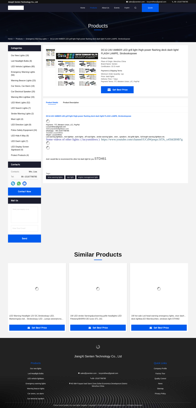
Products (93, 8)
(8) (21, 61)
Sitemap (160, 389)
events (117, 8)
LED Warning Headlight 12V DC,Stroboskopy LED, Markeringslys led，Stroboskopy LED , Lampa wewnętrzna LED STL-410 (35, 317)
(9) (21, 125)
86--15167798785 (180, 2)
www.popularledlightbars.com (57, 129)
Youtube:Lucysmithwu (54, 133)
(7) (21, 108)
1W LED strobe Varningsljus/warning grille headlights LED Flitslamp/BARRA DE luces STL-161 (96, 317)
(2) (22, 114)
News (160, 384)
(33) (22, 97)
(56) (23, 73)
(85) (23, 66)
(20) (23, 91)
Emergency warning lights (36, 39)
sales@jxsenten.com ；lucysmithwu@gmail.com (146, 2)
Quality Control (160, 379)
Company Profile (160, 369)
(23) (23, 80)
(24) (24, 130)
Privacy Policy (160, 394)
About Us (105, 8)
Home (82, 8)
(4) (17, 119)
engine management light (88, 177)
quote (150, 8)
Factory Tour (160, 374)
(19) (23, 86)
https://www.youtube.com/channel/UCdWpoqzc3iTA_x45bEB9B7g (142, 139)
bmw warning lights (55, 177)
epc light (70, 177)
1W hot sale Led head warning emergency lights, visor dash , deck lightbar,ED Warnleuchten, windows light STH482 (158, 317)
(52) (20, 103)
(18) (20, 55)
